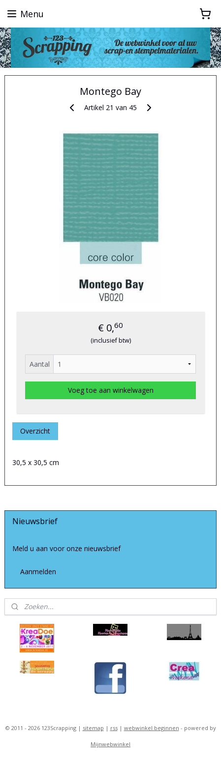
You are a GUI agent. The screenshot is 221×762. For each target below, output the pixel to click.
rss (114, 728)
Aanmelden (38, 571)
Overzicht (35, 430)
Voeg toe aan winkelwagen (111, 389)
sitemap (93, 728)
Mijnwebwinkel (110, 744)
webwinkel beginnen (151, 728)
